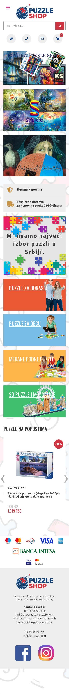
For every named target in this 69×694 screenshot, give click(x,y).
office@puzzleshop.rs (39, 647)
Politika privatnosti (34, 661)
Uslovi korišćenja (34, 657)
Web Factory (46, 625)
